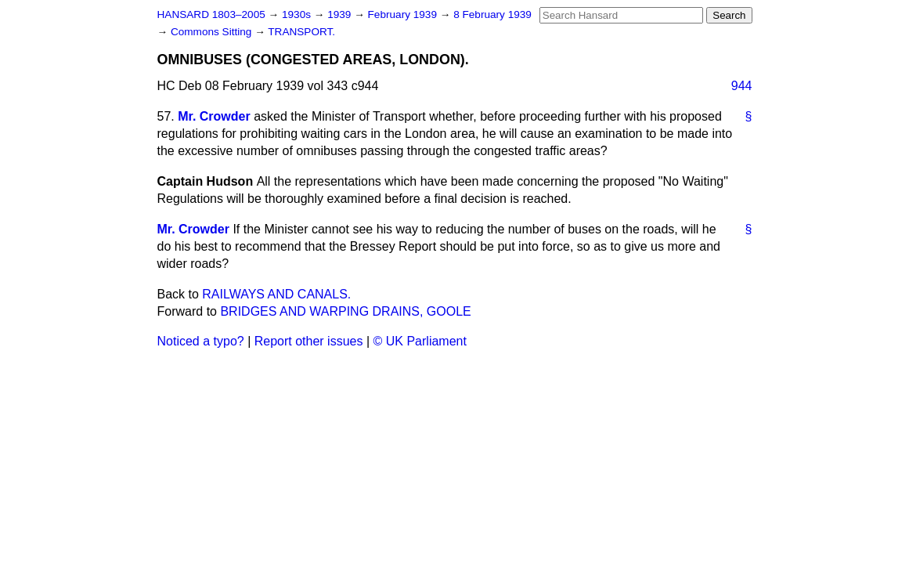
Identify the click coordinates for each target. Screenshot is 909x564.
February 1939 (404, 14)
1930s (298, 14)
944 (741, 85)
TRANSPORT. (301, 32)
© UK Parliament (420, 341)
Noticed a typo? (200, 341)
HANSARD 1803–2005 (211, 14)
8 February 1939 (492, 14)
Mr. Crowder (214, 116)
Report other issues (308, 341)
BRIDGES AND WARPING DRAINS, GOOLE (345, 311)
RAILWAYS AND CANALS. (276, 294)
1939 (340, 14)
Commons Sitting (212, 32)
